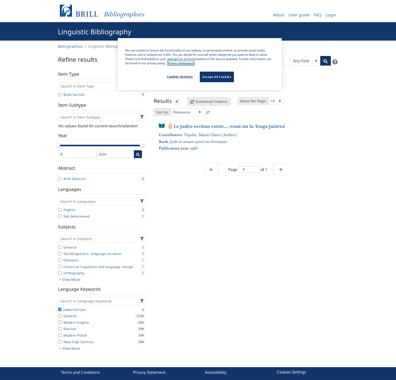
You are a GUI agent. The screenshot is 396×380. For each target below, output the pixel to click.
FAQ (317, 15)
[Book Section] (59, 94)
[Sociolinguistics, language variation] (59, 253)
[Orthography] (59, 273)
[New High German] (59, 341)
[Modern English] (59, 322)
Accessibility (216, 372)
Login (331, 15)
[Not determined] (59, 216)
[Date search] (138, 154)
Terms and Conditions (80, 372)
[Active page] (249, 169)
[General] (59, 247)
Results (163, 100)
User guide (299, 15)
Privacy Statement (149, 372)
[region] (200, 64)
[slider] (58, 145)
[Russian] (59, 328)
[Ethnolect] (59, 260)
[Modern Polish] (59, 335)
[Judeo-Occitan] (59, 309)
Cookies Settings (291, 371)
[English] (59, 209)
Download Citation (208, 101)
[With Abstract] (59, 178)
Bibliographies (70, 46)
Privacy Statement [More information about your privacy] (181, 63)
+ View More (69, 279)
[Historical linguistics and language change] (59, 266)
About (279, 15)
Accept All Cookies (217, 77)
